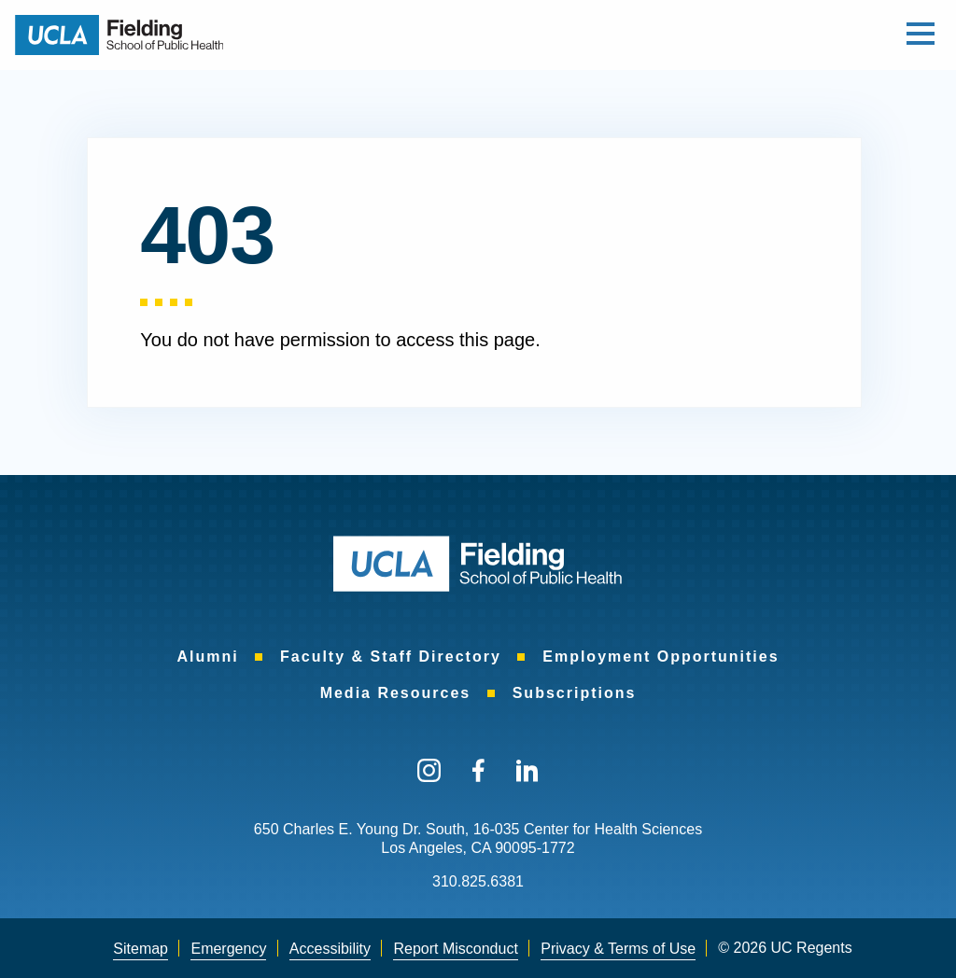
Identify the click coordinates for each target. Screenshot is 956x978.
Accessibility (330, 949)
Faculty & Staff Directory (390, 656)
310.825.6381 (478, 881)
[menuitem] (207, 656)
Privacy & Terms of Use (618, 949)
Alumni (207, 656)
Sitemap (140, 949)
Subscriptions (575, 693)
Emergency (228, 949)
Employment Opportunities (660, 656)
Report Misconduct (455, 949)
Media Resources (395, 693)
